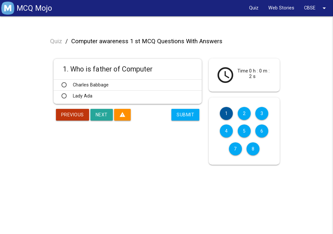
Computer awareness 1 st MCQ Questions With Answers (146, 41)
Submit (185, 114)
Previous (72, 114)
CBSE (316, 8)
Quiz (254, 8)
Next (102, 114)
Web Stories (281, 8)
